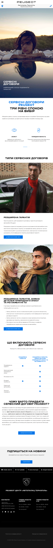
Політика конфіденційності (13, 534)
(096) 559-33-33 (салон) (8, 506)
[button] (25, 147)
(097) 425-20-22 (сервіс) (8, 508)
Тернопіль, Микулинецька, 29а (7, 503)
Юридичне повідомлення (39, 534)
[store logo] (26, 2)
